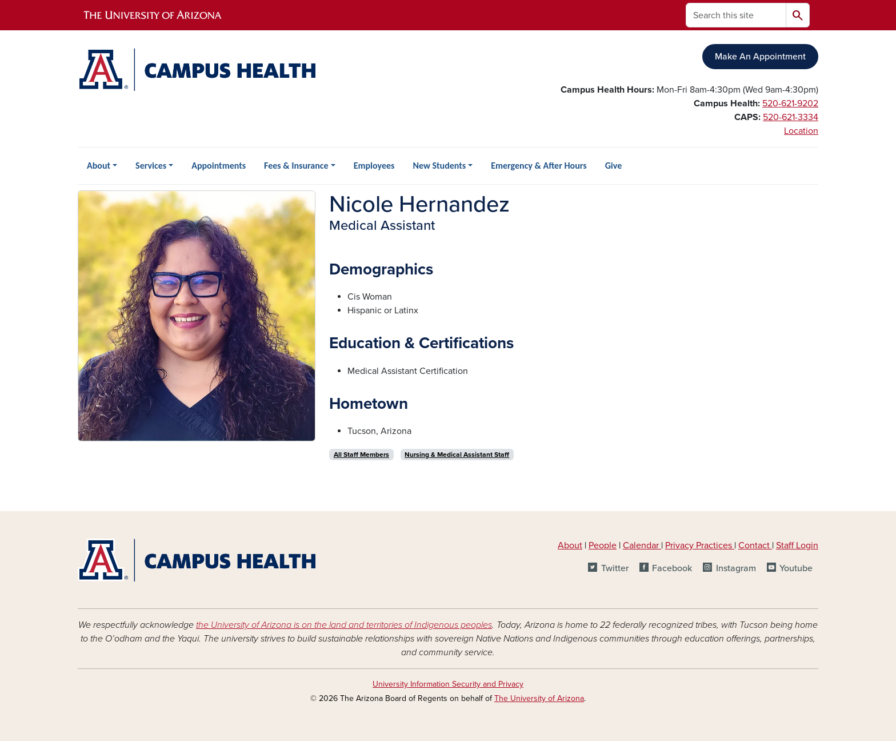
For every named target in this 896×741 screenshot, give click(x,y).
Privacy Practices (699, 545)
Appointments (218, 165)
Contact (754, 545)
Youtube (796, 568)
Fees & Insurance (296, 165)
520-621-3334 (790, 117)
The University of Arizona (539, 698)
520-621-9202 (790, 103)
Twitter (615, 568)
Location (801, 131)
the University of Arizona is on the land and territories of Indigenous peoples (344, 625)
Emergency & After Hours (538, 165)
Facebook (672, 568)
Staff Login (797, 545)
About (98, 165)
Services (150, 165)
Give (613, 165)
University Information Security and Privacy (448, 684)
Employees (374, 165)
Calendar (642, 545)
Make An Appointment (760, 56)
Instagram (736, 568)
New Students (439, 165)
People (603, 545)
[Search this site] (736, 15)
